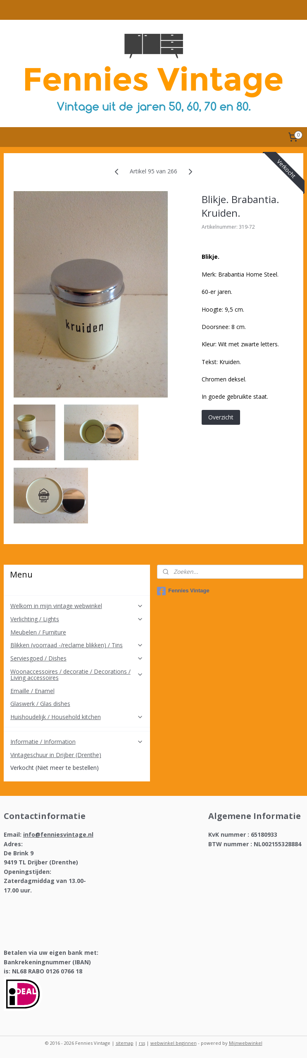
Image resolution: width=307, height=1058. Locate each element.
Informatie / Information (76, 742)
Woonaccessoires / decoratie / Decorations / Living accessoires (76, 674)
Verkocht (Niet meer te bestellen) (54, 768)
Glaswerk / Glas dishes (40, 704)
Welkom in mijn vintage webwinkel (76, 606)
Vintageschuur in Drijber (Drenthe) (55, 755)
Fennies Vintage (183, 591)
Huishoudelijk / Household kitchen (76, 717)
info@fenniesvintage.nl (58, 834)
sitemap (124, 1043)
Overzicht (220, 417)
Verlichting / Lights (76, 619)
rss (142, 1043)
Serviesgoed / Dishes (76, 658)
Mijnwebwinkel (245, 1043)
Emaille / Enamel (32, 691)
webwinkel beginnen (173, 1043)
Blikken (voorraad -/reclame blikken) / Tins (76, 645)
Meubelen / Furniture (38, 632)
